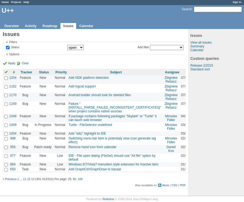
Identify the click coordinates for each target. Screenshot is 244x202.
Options (14, 54)
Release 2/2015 (201, 65)
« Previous (10, 179)
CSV (174, 185)
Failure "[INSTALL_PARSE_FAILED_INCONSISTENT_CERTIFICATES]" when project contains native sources (115, 107)
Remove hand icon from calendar (93, 147)
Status (15, 47)
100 (80, 179)
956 (12, 147)
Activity (30, 26)
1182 (13, 86)
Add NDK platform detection (89, 78)
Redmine (108, 199)
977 (12, 156)
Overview (11, 26)
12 (28, 179)
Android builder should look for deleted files (100, 95)
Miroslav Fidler (171, 118)
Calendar (86, 26)
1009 (13, 125)
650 (12, 169)
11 (24, 179)
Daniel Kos (171, 149)
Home (5, 2)
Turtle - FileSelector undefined (90, 125)
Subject (116, 72)
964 (12, 164)
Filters (13, 42)
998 (12, 138)
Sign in (237, 2)
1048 (13, 116)
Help (26, 2)
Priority (61, 72)
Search (187, 9)
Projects (16, 2)
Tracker (26, 72)
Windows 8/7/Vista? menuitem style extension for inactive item (113, 164)
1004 (13, 133)
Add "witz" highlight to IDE (87, 133)
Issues (68, 26)
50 (74, 179)
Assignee (172, 72)
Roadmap (50, 26)
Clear (25, 63)
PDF (183, 185)
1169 (13, 104)
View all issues (200, 42)
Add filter (143, 47)
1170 (13, 95)
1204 (13, 78)
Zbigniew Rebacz (171, 79)
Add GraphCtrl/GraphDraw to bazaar (95, 169)
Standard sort (200, 69)
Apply (11, 63)
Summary (197, 46)
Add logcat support (82, 86)
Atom (165, 185)
